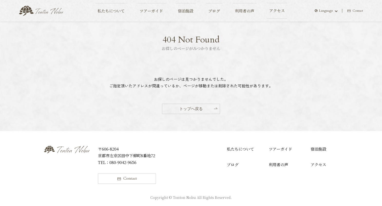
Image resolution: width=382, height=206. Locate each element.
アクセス (318, 164)
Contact (357, 10)
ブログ (233, 164)
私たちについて (240, 149)
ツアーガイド (280, 149)
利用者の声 (278, 164)
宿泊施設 (318, 149)
